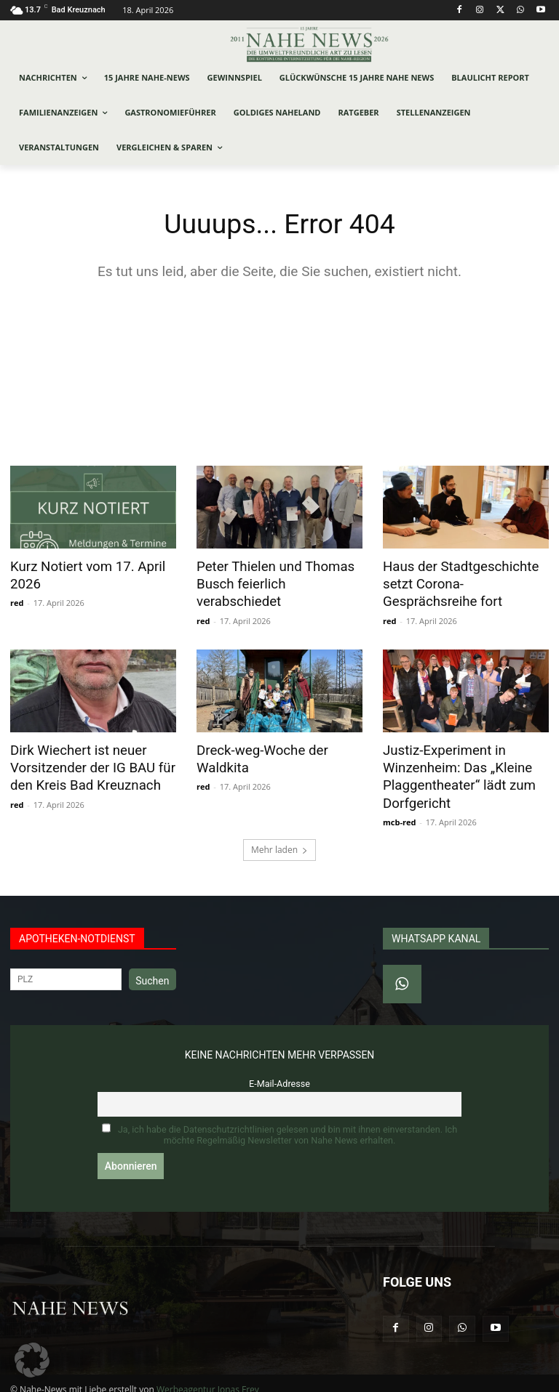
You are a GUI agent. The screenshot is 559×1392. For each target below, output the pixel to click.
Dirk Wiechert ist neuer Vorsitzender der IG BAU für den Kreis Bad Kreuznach (85, 761)
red (16, 600)
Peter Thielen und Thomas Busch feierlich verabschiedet (277, 574)
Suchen (152, 970)
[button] (32, 1360)
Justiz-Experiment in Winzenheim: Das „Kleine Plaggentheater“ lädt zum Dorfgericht (452, 769)
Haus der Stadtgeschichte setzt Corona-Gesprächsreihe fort (462, 582)
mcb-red (399, 811)
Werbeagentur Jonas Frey (207, 1378)
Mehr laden (279, 839)
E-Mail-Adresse (279, 1072)
